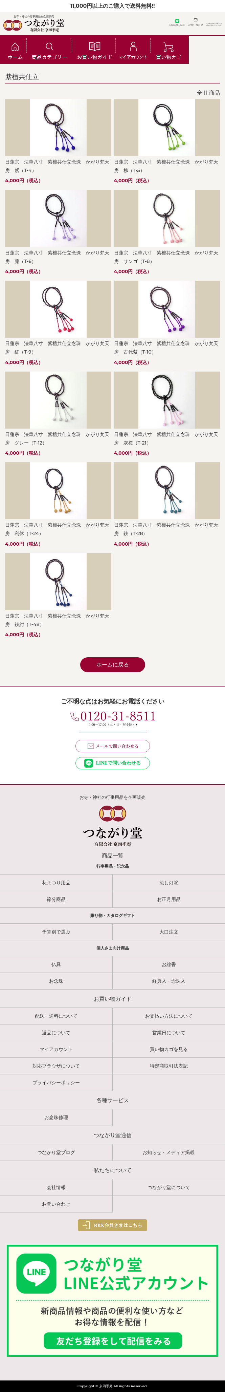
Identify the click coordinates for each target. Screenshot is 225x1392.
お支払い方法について (169, 1016)
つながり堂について (169, 1187)
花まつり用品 (56, 883)
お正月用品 (169, 899)
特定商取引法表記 (169, 1066)
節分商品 (56, 899)
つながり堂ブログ (56, 1152)
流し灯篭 (168, 883)
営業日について (168, 1033)
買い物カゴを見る (169, 1049)
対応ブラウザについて (56, 1066)
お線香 (169, 964)
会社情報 (56, 1187)
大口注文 (168, 932)
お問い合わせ (56, 1204)
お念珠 (56, 981)
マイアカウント (56, 1049)
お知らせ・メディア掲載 (168, 1152)
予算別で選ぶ (56, 932)
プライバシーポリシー (56, 1082)
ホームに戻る (112, 664)
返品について (56, 1033)
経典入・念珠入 (168, 981)
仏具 (56, 964)
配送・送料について (56, 1016)
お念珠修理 (56, 1117)
